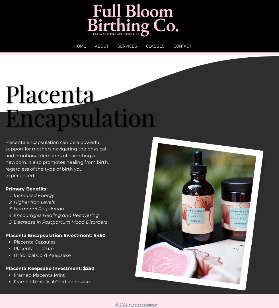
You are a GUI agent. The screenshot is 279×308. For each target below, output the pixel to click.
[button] (127, 47)
